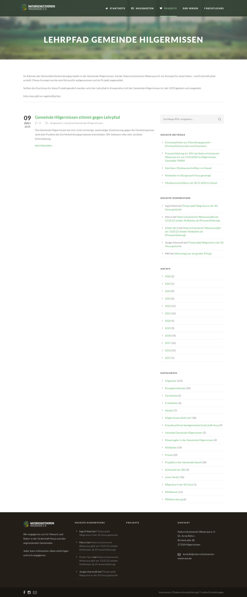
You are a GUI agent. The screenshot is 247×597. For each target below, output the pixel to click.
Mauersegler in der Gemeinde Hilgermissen (189, 440)
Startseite (115, 8)
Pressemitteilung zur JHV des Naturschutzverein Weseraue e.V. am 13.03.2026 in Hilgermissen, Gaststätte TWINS (192, 157)
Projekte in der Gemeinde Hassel (183, 462)
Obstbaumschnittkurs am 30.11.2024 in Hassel (191, 182)
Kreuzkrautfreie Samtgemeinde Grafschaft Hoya (192, 425)
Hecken (169, 410)
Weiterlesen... (44, 145)
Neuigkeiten (142, 8)
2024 (168, 291)
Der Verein (190, 8)
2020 (168, 320)
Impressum (165, 592)
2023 (168, 298)
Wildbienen (171, 491)
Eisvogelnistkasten (175, 388)
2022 (168, 305)
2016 (168, 350)
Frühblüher (171, 403)
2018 (168, 335)
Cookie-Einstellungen (212, 592)
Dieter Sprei (172, 227)
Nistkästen (171, 447)
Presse (168, 454)
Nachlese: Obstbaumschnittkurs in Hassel (188, 168)
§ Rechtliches (214, 8)
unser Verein (172, 477)
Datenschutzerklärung (185, 592)
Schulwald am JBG (175, 469)
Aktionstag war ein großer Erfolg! (193, 253)
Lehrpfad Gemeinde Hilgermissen (83, 123)
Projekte (168, 8)
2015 (168, 357)
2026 (168, 276)
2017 (168, 342)
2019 (168, 328)
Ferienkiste (171, 395)
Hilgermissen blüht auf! (178, 417)
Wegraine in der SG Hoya (179, 484)
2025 (168, 283)
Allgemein (56, 123)
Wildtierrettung (174, 499)
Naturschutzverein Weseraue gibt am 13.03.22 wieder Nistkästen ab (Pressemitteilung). (193, 231)
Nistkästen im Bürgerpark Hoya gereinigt (188, 175)
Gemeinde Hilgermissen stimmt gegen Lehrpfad (77, 117)
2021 (168, 313)
